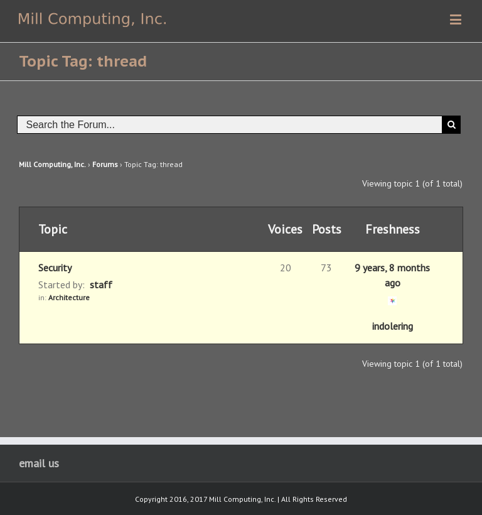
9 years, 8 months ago (392, 275)
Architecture (69, 297)
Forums (105, 164)
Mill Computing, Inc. (52, 164)
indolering (392, 326)
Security (55, 267)
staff (101, 284)
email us (39, 463)
